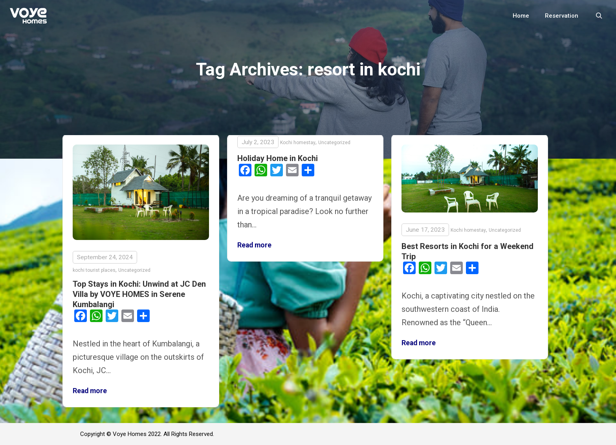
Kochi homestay (297, 142)
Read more (90, 391)
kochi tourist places (94, 270)
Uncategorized (134, 270)
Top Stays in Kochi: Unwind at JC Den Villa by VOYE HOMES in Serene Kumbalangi (139, 294)
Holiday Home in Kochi (277, 158)
